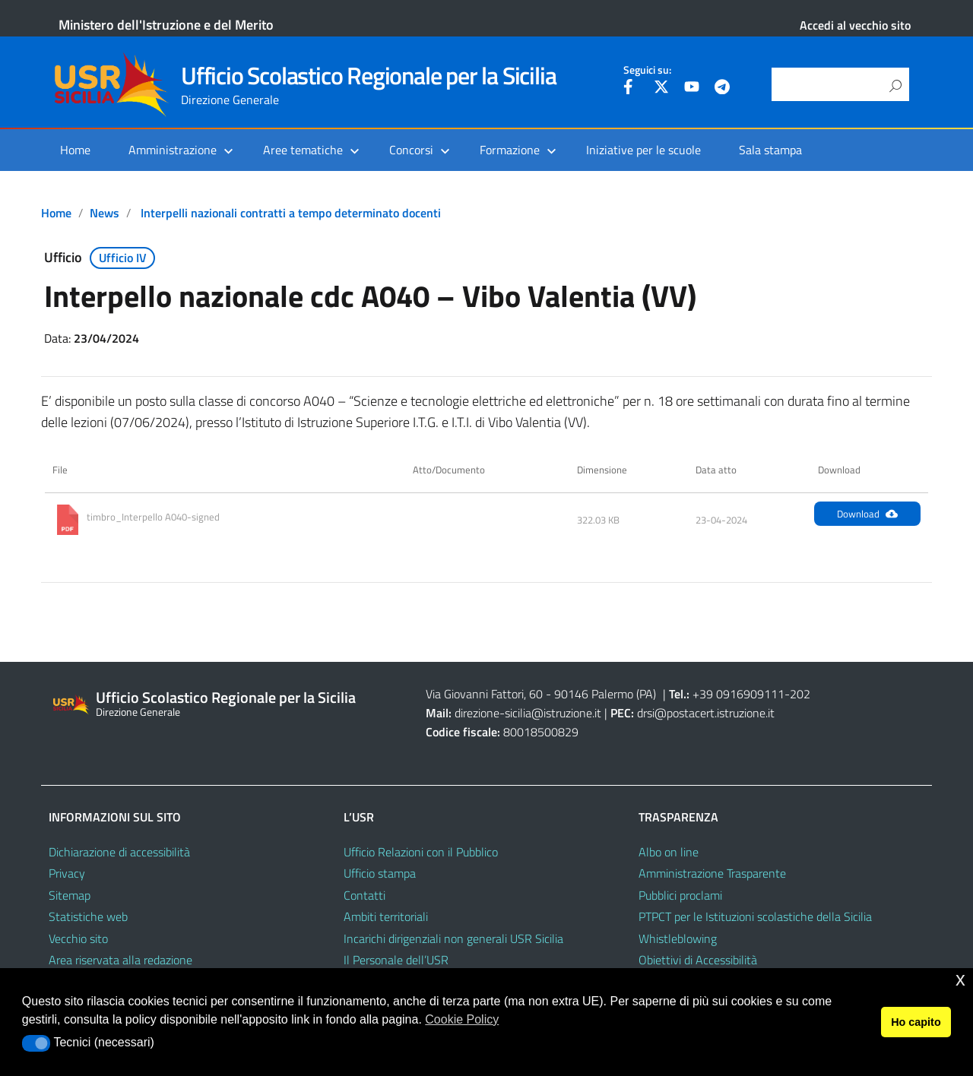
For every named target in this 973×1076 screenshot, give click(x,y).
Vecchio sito (78, 938)
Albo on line (669, 852)
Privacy (67, 873)
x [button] (960, 979)
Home (75, 150)
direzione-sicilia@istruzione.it (528, 713)
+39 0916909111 (738, 694)
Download (867, 513)
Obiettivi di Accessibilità (698, 960)
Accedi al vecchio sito (855, 25)
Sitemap (69, 895)
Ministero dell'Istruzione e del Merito (166, 24)
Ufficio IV (123, 257)
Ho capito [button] (916, 1022)
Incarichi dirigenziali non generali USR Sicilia (453, 938)
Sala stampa (770, 150)
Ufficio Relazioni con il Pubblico (421, 852)
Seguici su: (647, 70)
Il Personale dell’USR (396, 960)
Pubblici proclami (680, 895)
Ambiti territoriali (386, 916)
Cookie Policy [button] (462, 1019)
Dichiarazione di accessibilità (119, 852)
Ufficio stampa (380, 873)
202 (800, 694)
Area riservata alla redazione (120, 960)
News (104, 213)
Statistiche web (88, 916)
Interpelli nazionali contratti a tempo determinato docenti (291, 213)
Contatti (364, 895)
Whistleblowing (678, 938)
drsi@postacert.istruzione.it (706, 713)
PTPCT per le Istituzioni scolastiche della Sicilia (755, 916)
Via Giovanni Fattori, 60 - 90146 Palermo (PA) (541, 694)
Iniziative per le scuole (643, 150)
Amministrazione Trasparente (712, 873)
